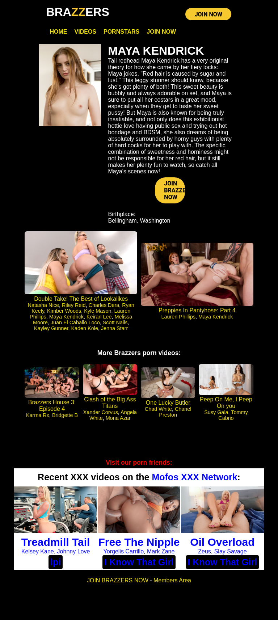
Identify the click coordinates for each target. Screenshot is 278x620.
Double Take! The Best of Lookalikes (81, 299)
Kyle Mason (97, 311)
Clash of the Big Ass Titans (110, 402)
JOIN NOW (208, 14)
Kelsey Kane (37, 551)
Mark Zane (160, 551)
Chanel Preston (175, 412)
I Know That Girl (139, 562)
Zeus (204, 551)
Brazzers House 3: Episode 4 (52, 405)
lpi (55, 562)
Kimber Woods (64, 311)
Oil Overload (222, 542)
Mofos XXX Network (194, 477)
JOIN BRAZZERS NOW (174, 190)
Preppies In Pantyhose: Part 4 (197, 310)
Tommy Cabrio (233, 415)
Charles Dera (104, 305)
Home (58, 32)
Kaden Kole (84, 328)
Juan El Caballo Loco (75, 322)
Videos (85, 32)
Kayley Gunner (51, 328)
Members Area (172, 580)
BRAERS (77, 11)
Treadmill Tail (55, 542)
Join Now (161, 32)
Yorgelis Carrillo (124, 551)
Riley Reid (74, 305)
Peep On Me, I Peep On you (226, 402)
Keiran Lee (99, 317)
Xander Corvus (100, 412)
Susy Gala (216, 412)
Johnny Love (73, 551)
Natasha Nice (43, 305)
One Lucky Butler (168, 403)
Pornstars (121, 32)
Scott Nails (115, 322)
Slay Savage (230, 551)
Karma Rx (37, 415)
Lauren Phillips (178, 317)
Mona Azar (118, 418)
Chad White (158, 409)
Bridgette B (65, 415)
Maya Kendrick (66, 317)
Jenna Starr (114, 328)
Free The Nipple (139, 542)
